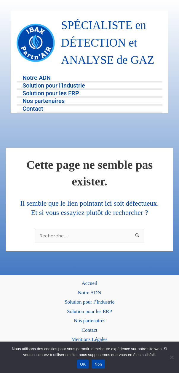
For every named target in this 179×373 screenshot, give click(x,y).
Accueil (90, 283)
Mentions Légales (89, 339)
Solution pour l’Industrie (54, 85)
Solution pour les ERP (51, 93)
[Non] (172, 357)
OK (83, 364)
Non (98, 364)
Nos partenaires (44, 101)
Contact (33, 109)
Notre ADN (37, 78)
